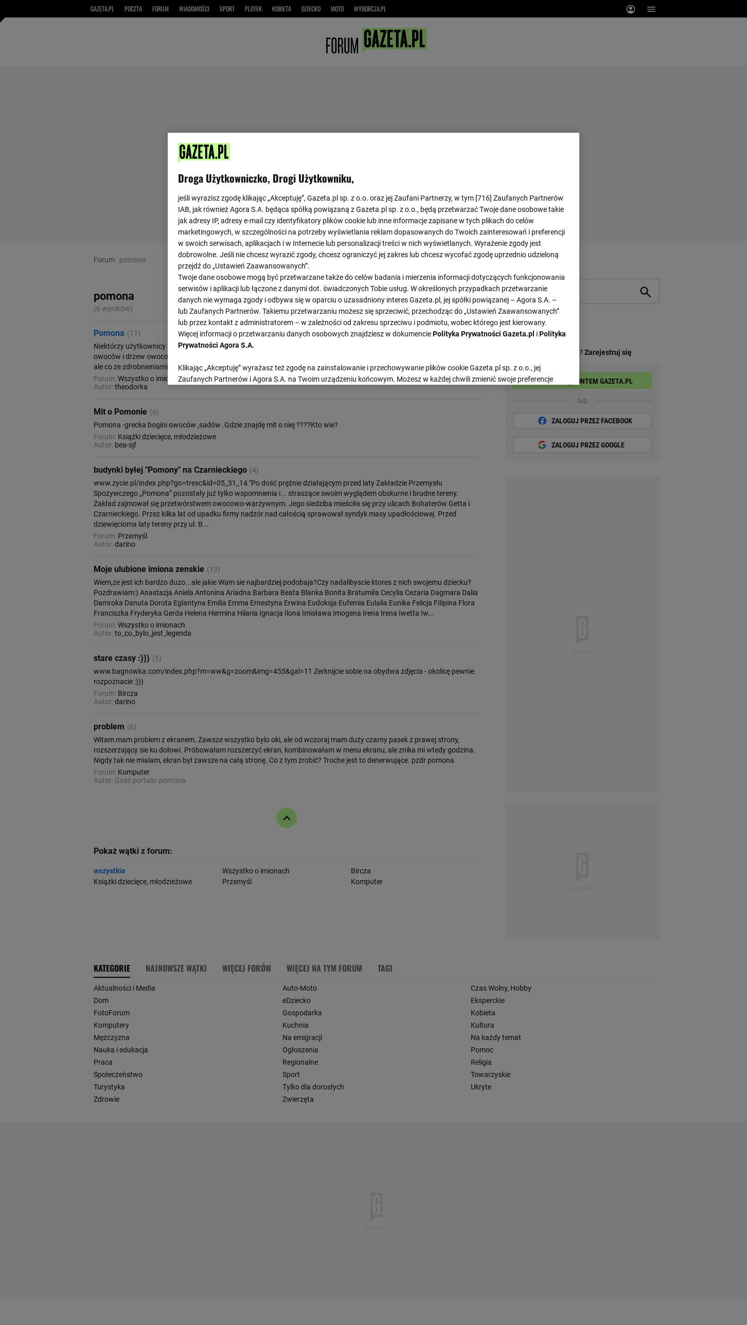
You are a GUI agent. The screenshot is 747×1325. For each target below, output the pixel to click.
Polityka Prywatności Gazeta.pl (484, 334)
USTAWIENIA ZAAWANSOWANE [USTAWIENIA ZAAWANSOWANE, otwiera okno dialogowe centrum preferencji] (245, 364)
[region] (373, 258)
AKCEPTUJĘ (534, 365)
